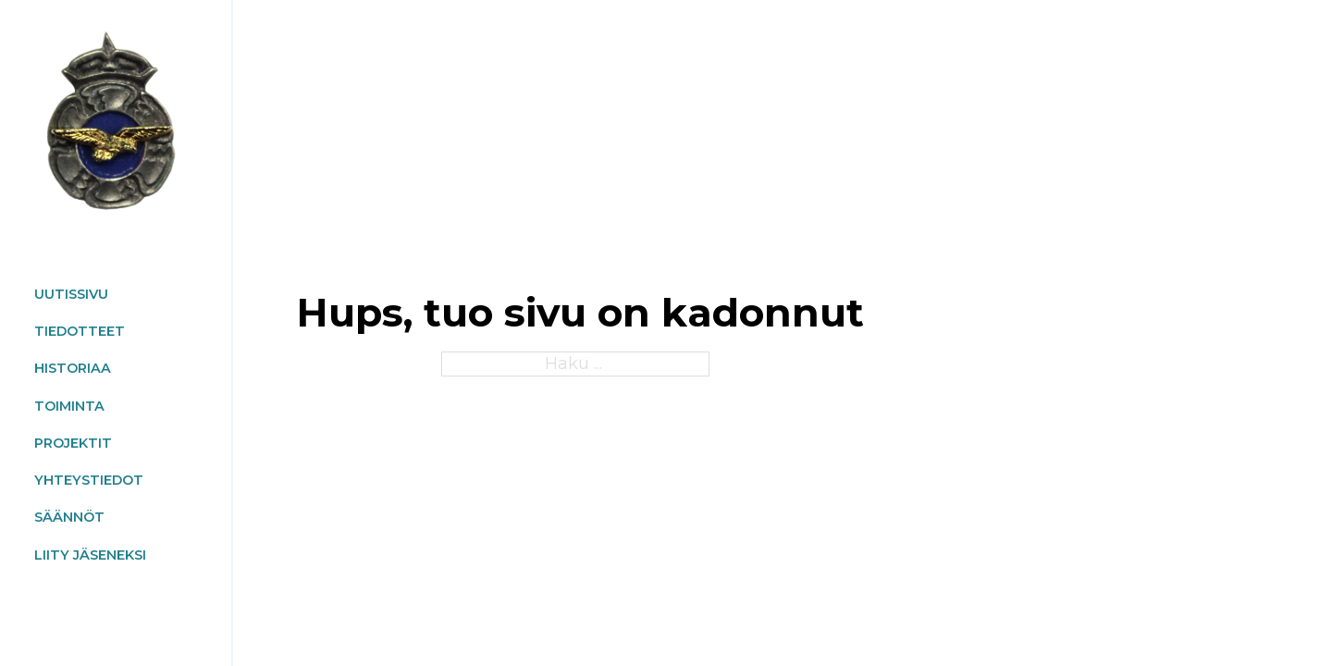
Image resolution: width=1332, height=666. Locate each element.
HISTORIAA (72, 368)
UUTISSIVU (71, 294)
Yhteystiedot (88, 480)
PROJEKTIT (73, 443)
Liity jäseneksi (90, 555)
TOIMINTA (69, 406)
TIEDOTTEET (79, 331)
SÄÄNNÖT (69, 517)
